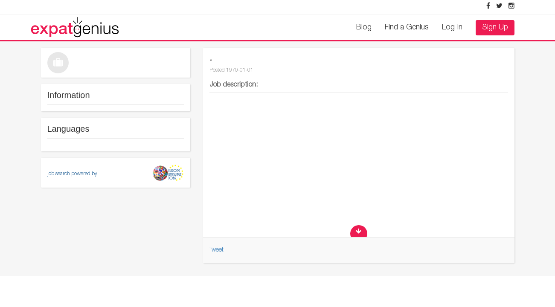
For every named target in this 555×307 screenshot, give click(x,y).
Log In (452, 28)
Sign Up (495, 28)
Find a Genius (407, 28)
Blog (364, 28)
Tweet (216, 250)
